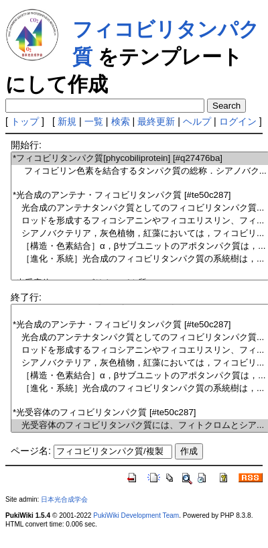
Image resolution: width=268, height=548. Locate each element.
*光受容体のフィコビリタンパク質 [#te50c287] (139, 412)
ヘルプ (197, 121)
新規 (67, 121)
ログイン (238, 121)
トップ (25, 121)
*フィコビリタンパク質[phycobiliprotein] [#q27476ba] (139, 158)
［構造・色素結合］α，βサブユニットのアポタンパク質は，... (139, 246)
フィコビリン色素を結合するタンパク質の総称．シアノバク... (139, 171)
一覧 (93, 121)
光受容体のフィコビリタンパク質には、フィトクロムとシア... (139, 425)
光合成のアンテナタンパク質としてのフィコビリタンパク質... (139, 208)
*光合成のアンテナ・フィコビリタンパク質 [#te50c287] (139, 195)
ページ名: (31, 450)
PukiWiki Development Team (136, 515)
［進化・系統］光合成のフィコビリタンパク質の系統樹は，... (139, 259)
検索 (120, 121)
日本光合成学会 (64, 499)
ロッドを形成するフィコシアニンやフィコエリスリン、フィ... (139, 221)
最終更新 (156, 121)
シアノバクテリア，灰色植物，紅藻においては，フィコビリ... (139, 233)
